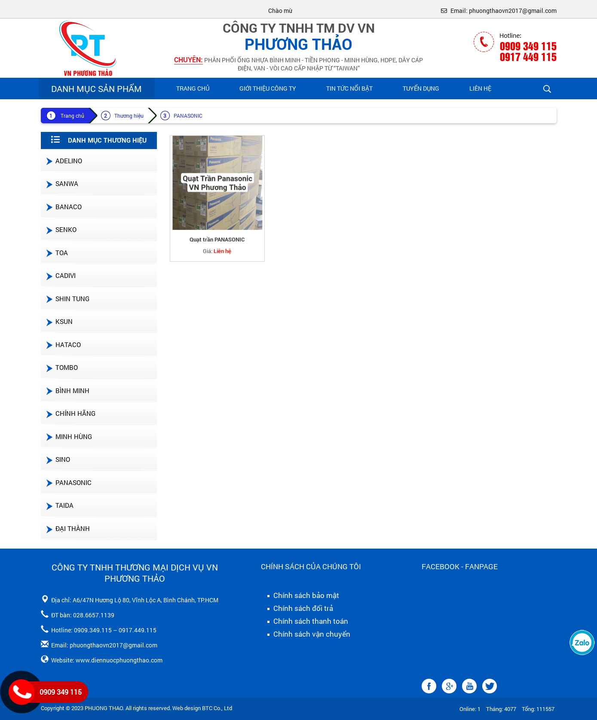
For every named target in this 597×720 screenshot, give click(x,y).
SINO (57, 459)
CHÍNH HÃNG (70, 413)
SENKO (61, 229)
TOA (56, 252)
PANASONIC (188, 115)
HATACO (63, 344)
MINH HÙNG (68, 436)
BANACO (63, 206)
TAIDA (59, 505)
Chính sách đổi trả (297, 608)
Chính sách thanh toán (304, 621)
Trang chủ (192, 88)
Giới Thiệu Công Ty (267, 88)
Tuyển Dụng (421, 88)
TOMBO (61, 367)
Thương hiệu (129, 115)
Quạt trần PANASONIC (217, 243)
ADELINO (63, 160)
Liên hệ (480, 88)
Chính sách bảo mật (300, 595)
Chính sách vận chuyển (305, 634)
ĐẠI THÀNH (67, 528)
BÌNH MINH (67, 390)
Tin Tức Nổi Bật (349, 88)
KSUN (59, 321)
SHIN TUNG (67, 298)
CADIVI (60, 275)
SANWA (61, 183)
